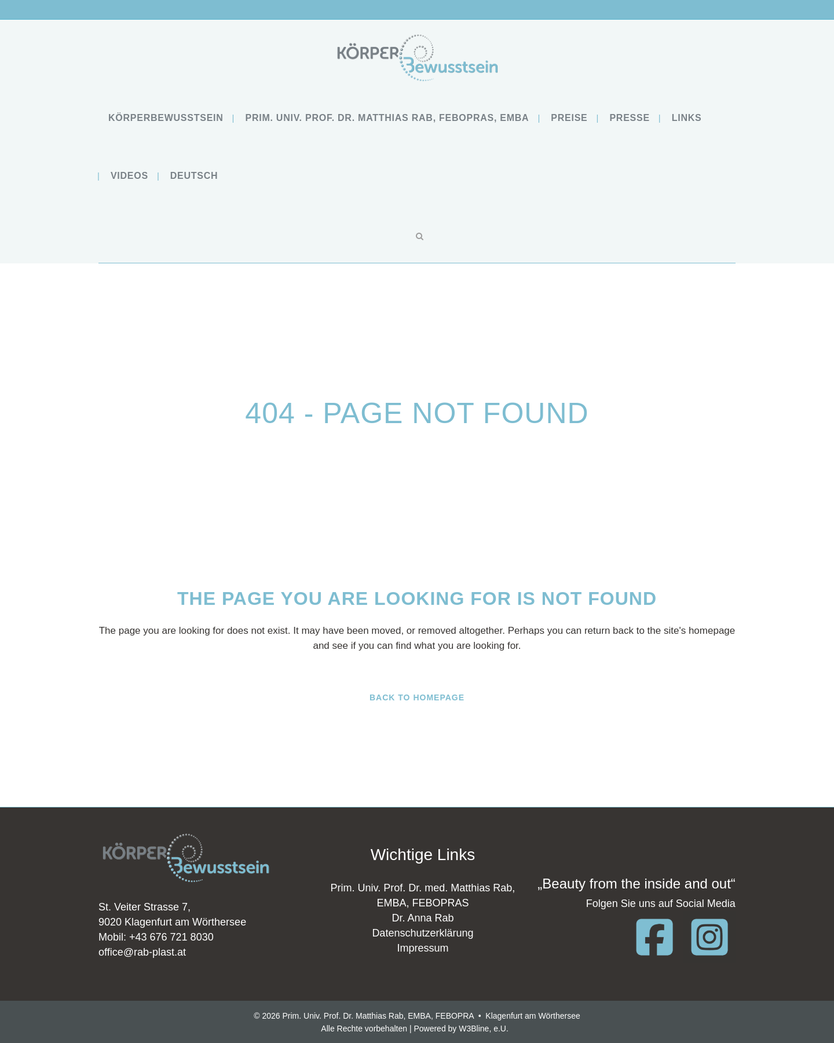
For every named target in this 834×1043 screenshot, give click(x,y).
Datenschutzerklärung (422, 933)
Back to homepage (417, 697)
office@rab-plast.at (142, 952)
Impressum (422, 948)
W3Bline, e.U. (484, 1028)
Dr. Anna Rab (422, 918)
